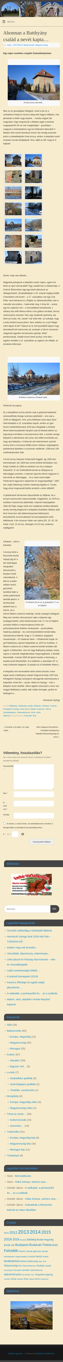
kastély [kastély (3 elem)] (46, 1257)
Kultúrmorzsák (18, 1119)
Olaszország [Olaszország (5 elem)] (11, 1265)
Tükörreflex (13, 1131)
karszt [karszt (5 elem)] (39, 1256)
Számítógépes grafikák (23, 1084)
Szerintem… (17, 1125)
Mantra (40, 1353)
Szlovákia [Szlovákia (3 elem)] (17, 1270)
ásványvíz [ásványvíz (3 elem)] (44, 1279)
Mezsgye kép (17, 1149)
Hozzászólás (5, 767)
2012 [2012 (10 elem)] (13, 1232)
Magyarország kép (20, 1143)
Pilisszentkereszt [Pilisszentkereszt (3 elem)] (29, 1266)
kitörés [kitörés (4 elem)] (23, 1261)
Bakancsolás (29, 45)
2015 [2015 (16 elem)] (46, 1232)
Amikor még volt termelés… (22, 947)
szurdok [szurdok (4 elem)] (26, 1270)
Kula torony (25, 709)
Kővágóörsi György (11, 709)
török (33, 712)
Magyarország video (21, 1107)
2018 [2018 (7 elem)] (15, 1239)
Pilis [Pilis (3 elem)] (20, 1266)
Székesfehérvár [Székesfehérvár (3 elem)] (36, 1270)
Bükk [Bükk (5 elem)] (55, 1245)
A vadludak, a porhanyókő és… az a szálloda (32, 993)
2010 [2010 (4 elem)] (6, 1233)
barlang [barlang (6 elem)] (31, 1239)
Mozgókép (13, 1096)
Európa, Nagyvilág (20, 1036)
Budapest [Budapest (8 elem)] (22, 1245)
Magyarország (42, 45)
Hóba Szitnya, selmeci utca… (31, 1181)
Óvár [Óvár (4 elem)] (26, 1279)
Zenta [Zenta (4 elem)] (13, 1279)
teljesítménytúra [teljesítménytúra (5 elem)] (13, 1274)
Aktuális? (15, 1060)
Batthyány (13, 706)
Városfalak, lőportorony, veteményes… (28, 953)
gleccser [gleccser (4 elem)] (37, 1251)
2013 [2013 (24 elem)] (23, 1232)
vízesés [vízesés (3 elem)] (7, 1279)
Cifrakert (45, 706)
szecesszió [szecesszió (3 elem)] (8, 1270)
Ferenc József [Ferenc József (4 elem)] (26, 1251)
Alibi (9, 1024)
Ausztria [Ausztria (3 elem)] (23, 1240)
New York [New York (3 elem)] (42, 1261)
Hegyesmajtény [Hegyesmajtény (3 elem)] (21, 1257)
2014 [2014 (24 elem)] (35, 1232)
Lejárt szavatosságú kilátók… (23, 970)
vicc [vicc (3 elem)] (32, 1275)
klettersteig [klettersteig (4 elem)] (32, 1261)
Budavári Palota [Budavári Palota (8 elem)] (40, 1245)
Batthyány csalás (26, 706)
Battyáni (37, 706)
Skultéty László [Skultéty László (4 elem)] (44, 1265)
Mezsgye (15, 1048)
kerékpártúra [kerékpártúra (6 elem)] (12, 1261)
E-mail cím (5, 806)
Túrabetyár (13, 1155)
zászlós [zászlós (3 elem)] (20, 1279)
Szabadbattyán (9, 712)
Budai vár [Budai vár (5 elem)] (9, 1245)
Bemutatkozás (23, 1175)
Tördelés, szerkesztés (22, 1090)
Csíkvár (53, 706)
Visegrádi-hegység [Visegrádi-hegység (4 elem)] (44, 1274)
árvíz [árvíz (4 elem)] (37, 1279)
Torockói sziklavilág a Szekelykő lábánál (29, 930)
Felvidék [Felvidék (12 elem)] (11, 1251)
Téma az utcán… (16, 1113)
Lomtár (11, 1072)
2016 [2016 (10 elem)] (8, 1239)
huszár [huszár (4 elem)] (31, 1256)
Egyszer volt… (18, 1066)
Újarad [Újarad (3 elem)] (31, 1279)
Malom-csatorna (37, 709)
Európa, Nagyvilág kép (22, 1137)
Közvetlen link (30, 716)
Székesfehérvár (23, 712)
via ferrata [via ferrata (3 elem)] (26, 1275)
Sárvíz (48, 709)
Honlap (5, 815)
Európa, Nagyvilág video (23, 1102)
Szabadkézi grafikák (21, 1078)
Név (5, 793)
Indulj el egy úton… (16, 1353)
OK (53, 908)
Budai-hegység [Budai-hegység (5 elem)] (45, 1239)
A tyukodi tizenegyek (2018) (22, 976)
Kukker (11, 1054)
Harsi (9, 45)
